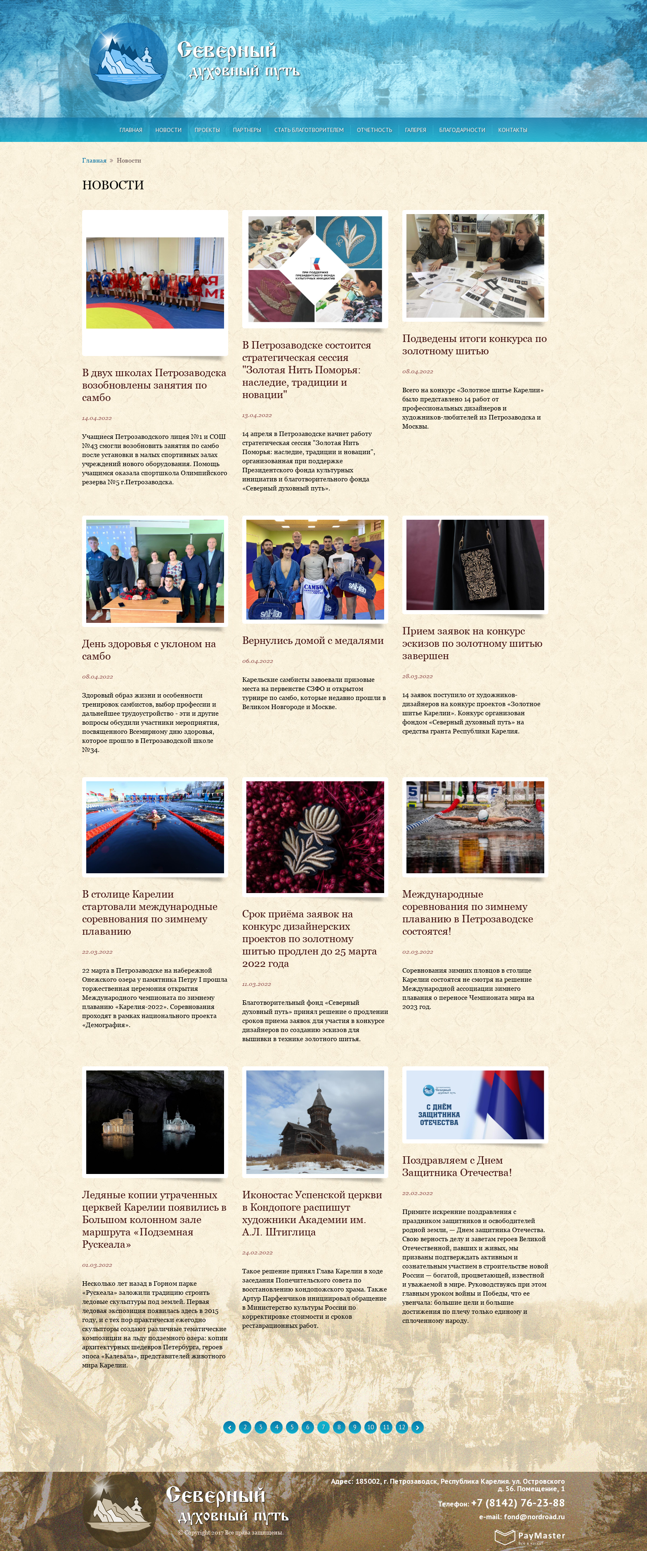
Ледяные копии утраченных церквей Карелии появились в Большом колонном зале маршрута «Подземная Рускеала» (154, 1219)
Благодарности (462, 130)
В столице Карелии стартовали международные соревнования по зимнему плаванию (149, 912)
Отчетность (374, 130)
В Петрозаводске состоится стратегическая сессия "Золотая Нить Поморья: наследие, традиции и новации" (306, 369)
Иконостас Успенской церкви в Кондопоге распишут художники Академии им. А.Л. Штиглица (312, 1213)
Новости (169, 130)
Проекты (207, 130)
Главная (131, 130)
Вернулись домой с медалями (313, 640)
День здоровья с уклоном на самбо (149, 650)
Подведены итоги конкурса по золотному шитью (474, 344)
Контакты (512, 130)
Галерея (415, 130)
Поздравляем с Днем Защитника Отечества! (457, 1166)
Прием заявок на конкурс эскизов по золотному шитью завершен (472, 643)
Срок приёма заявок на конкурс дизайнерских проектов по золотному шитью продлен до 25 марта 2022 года (309, 938)
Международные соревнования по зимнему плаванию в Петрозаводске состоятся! (467, 912)
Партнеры (247, 130)
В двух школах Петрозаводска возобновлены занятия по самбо (154, 385)
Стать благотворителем (309, 130)
